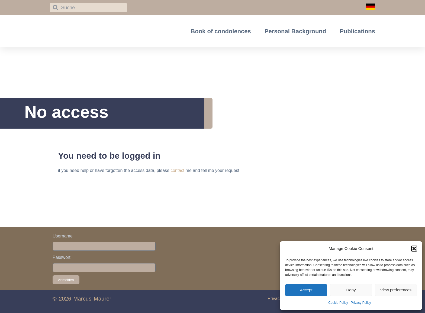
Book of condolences (221, 31)
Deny (351, 290)
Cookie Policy (338, 303)
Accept (306, 290)
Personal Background (295, 31)
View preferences (396, 290)
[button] (414, 248)
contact (177, 170)
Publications (357, 31)
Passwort (61, 257)
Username (63, 236)
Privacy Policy (361, 303)
